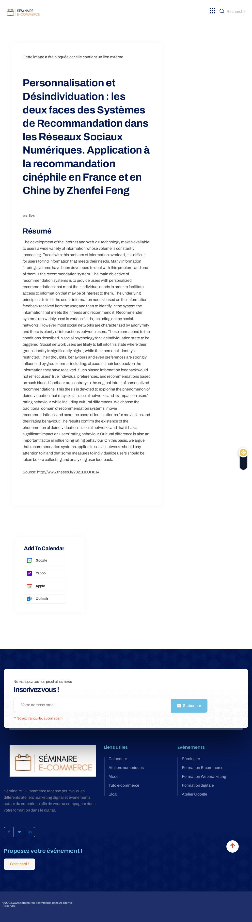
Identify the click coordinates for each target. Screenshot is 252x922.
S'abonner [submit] (189, 705)
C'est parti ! (19, 863)
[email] (92, 705)
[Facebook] (9, 831)
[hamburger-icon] (212, 11)
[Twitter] (19, 831)
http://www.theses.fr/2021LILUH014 (68, 472)
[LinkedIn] (30, 831)
